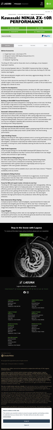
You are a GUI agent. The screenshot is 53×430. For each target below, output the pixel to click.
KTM (30, 289)
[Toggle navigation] (42, 4)
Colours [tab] (20, 45)
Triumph (46, 289)
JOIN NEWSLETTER (26, 235)
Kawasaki (24, 289)
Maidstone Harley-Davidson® (13, 324)
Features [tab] (7, 45)
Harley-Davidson (9, 289)
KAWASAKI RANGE (12, 14)
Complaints (21, 364)
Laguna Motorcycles (13, 300)
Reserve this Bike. (6, 36)
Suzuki (40, 289)
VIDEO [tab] (45, 45)
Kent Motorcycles (12, 337)
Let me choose (7, 416)
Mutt (35, 289)
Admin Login (4, 364)
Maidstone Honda (36, 324)
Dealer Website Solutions (6, 353)
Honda (18, 289)
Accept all (26, 421)
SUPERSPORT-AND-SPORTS (24, 14)
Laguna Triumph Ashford (12, 312)
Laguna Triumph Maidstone (36, 312)
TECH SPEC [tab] (32, 45)
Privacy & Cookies (13, 364)
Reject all (26, 425)
